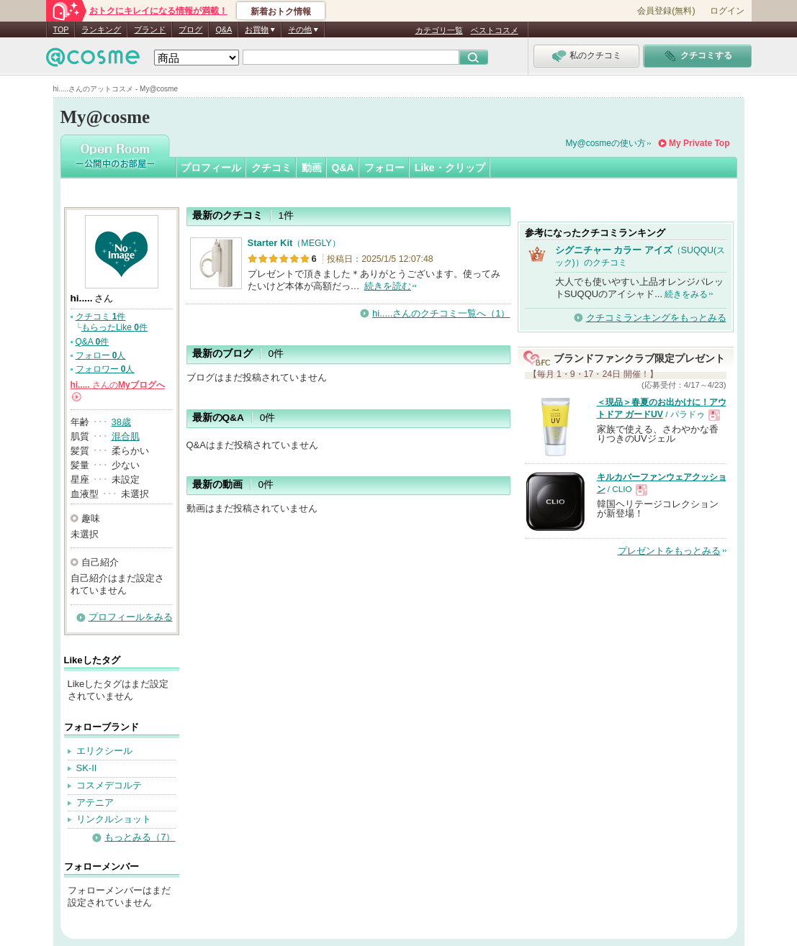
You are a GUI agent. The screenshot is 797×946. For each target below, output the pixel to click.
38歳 (121, 422)
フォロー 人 (101, 355)
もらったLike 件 (114, 327)
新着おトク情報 (281, 11)
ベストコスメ (494, 30)
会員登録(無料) (666, 11)
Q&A (223, 29)
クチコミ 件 (101, 316)
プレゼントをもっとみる (669, 550)
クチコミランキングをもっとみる (656, 317)
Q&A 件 (92, 342)
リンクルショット (113, 819)
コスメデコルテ (109, 785)
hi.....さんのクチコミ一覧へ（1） (441, 313)
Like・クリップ (450, 167)
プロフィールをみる (131, 616)
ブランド (150, 29)
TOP (61, 29)
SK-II (86, 768)
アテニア (95, 802)
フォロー (384, 167)
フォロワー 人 (105, 369)
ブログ (190, 29)
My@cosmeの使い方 (606, 143)
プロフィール (211, 167)
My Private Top (699, 143)
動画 (312, 167)
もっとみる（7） (139, 837)
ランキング (101, 29)
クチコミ (271, 167)
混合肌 (126, 436)
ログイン (727, 11)
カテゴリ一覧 (439, 30)
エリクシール (104, 750)
